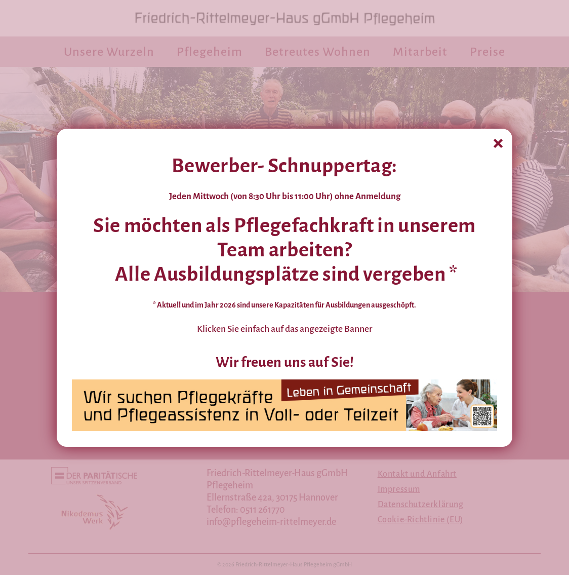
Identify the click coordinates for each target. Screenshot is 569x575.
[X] (498, 143)
